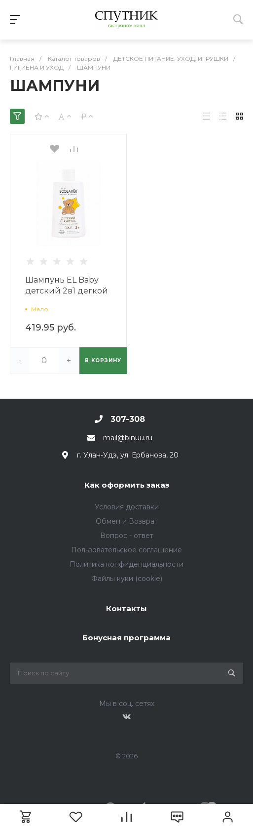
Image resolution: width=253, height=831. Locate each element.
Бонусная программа (126, 637)
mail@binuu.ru (127, 437)
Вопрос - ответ (126, 535)
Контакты (126, 608)
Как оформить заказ (126, 485)
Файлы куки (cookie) (126, 578)
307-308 (127, 419)
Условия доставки (127, 506)
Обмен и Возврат (127, 521)
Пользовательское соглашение (126, 549)
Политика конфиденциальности (126, 564)
